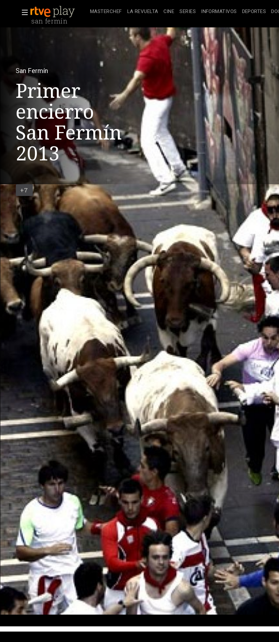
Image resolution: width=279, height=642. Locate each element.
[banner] (58, 11)
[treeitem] (106, 12)
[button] (23, 12)
